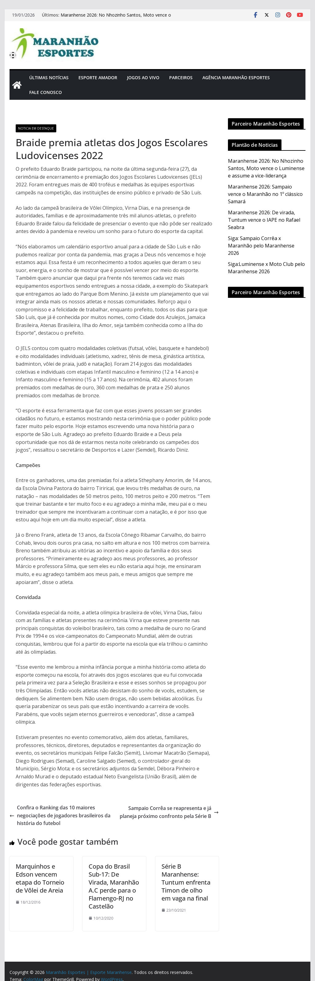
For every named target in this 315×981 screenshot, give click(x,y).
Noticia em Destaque (36, 128)
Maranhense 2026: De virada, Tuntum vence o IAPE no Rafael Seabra (264, 220)
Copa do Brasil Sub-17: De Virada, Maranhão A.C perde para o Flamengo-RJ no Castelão (114, 886)
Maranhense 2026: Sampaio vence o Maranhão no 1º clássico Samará (265, 194)
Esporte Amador (97, 77)
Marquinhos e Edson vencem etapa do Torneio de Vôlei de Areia (40, 878)
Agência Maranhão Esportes (236, 77)
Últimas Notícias (49, 77)
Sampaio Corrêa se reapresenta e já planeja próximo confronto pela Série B (169, 812)
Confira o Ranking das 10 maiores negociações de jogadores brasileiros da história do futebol (60, 815)
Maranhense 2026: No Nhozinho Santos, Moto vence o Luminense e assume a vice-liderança (116, 18)
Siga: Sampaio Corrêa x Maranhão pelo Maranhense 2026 (261, 245)
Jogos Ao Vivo (143, 77)
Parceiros (181, 77)
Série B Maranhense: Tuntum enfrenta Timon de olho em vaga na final (185, 882)
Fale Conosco (45, 92)
